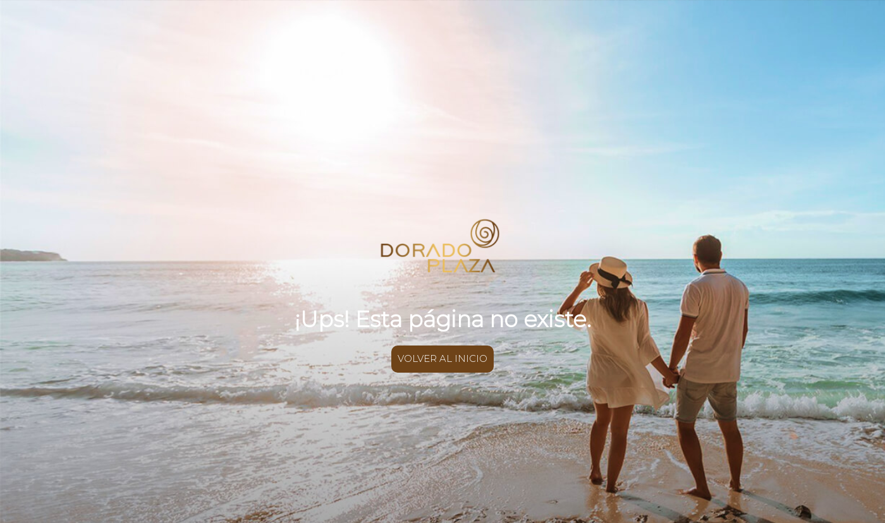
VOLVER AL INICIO (442, 358)
